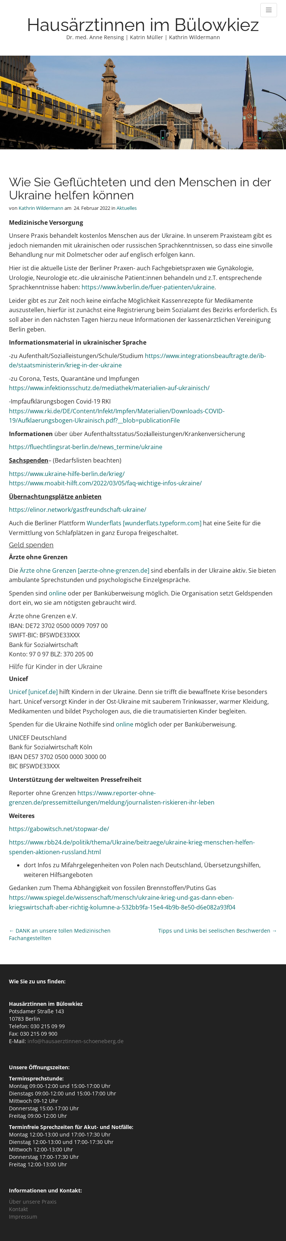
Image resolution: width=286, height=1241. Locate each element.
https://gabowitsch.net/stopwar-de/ (59, 829)
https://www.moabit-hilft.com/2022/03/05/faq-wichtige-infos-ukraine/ (105, 483)
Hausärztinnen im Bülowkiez (143, 24)
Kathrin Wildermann (41, 208)
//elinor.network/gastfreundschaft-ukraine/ (85, 510)
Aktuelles (127, 208)
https (16, 510)
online (57, 593)
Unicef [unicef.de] (33, 692)
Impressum (23, 1216)
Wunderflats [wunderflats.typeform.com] (144, 523)
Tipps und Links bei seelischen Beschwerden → (217, 930)
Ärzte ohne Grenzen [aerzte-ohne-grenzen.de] (84, 570)
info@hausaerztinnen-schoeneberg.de (76, 1041)
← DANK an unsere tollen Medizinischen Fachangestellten (60, 934)
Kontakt (18, 1209)
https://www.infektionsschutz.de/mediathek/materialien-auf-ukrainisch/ (109, 388)
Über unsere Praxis (33, 1201)
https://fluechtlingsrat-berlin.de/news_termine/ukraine (85, 447)
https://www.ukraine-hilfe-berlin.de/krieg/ (67, 474)
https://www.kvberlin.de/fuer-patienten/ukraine (148, 287)
